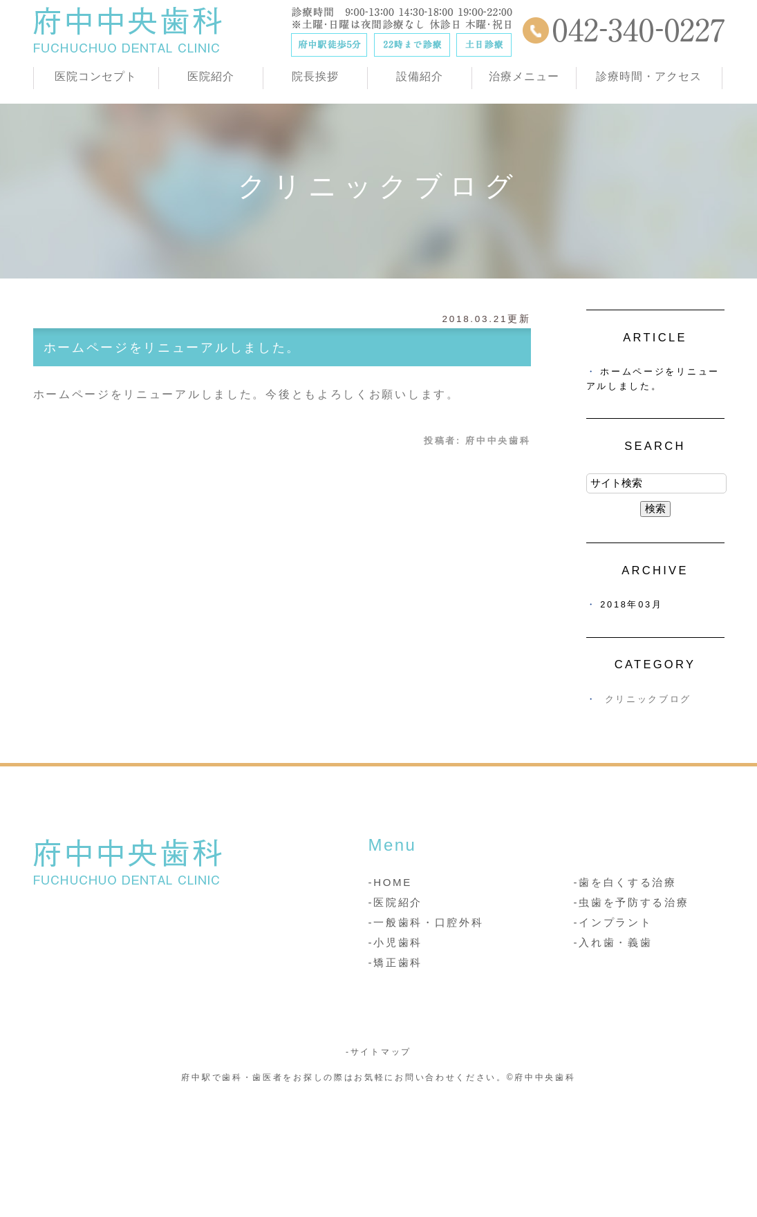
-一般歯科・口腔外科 (426, 922)
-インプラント (613, 922)
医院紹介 (210, 76)
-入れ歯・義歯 (613, 942)
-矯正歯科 (395, 962)
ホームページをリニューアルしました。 (172, 348)
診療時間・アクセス (649, 76)
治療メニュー (524, 76)
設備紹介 (419, 76)
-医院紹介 (395, 902)
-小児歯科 (395, 942)
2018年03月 (631, 604)
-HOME (390, 882)
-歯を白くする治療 (625, 882)
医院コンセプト (96, 76)
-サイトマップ (378, 1052)
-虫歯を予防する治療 (631, 902)
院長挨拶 (315, 76)
